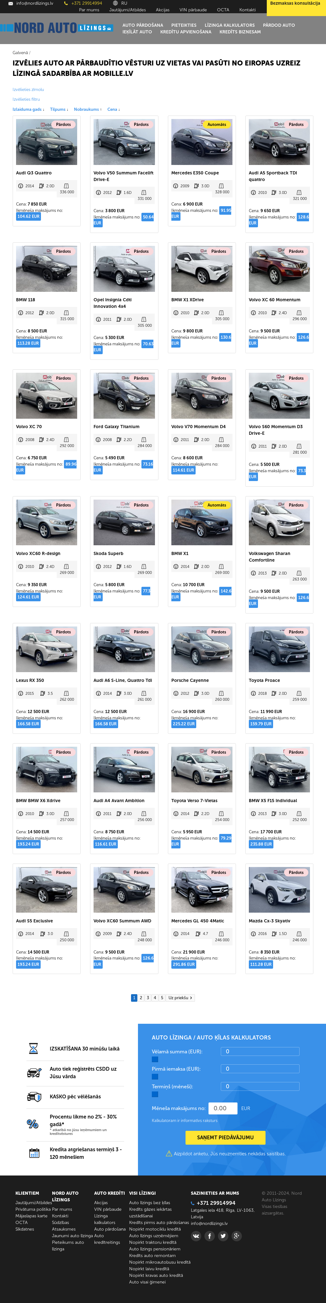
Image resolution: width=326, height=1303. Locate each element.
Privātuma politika (33, 1209)
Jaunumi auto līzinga (72, 1235)
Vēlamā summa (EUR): (177, 1052)
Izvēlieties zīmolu (28, 89)
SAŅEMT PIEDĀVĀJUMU (225, 1138)
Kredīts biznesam (240, 32)
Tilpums (59, 109)
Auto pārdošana (143, 25)
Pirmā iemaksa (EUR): (176, 1069)
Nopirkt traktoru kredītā (152, 1242)
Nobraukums (88, 109)
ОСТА (223, 10)
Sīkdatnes (24, 1229)
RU (120, 3)
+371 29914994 (83, 3)
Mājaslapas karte (31, 1216)
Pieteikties (184, 25)
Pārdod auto (279, 25)
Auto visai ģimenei (147, 1282)
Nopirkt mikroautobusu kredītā (160, 1262)
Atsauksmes (64, 1229)
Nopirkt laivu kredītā (149, 1269)
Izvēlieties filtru (26, 99)
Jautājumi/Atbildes (127, 10)
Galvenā (20, 52)
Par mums (89, 10)
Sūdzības (60, 1222)
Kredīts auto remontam (152, 1255)
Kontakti (247, 10)
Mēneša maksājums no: (179, 1108)
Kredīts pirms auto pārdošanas (159, 1222)
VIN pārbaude (193, 10)
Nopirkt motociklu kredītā (155, 1229)
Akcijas (162, 10)
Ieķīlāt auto (137, 32)
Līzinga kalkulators (230, 25)
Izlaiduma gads (28, 109)
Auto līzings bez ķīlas (149, 1202)
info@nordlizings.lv (31, 3)
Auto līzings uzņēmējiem (153, 1235)
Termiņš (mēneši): (172, 1087)
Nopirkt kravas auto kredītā (156, 1275)
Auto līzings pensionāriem (154, 1249)
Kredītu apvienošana (185, 32)
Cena (113, 109)
